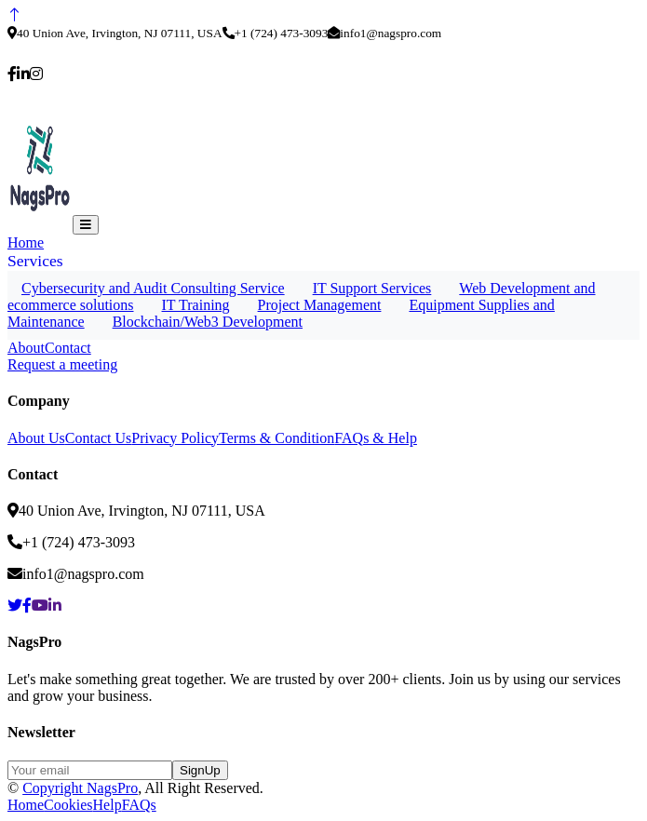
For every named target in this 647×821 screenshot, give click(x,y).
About (26, 348)
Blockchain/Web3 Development (208, 322)
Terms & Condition (276, 438)
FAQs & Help (375, 438)
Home (25, 242)
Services (35, 260)
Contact (68, 348)
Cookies (68, 805)
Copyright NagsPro (80, 788)
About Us (36, 438)
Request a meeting (62, 364)
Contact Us (98, 438)
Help (107, 805)
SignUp (200, 770)
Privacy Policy (175, 438)
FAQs (139, 805)
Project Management (320, 305)
